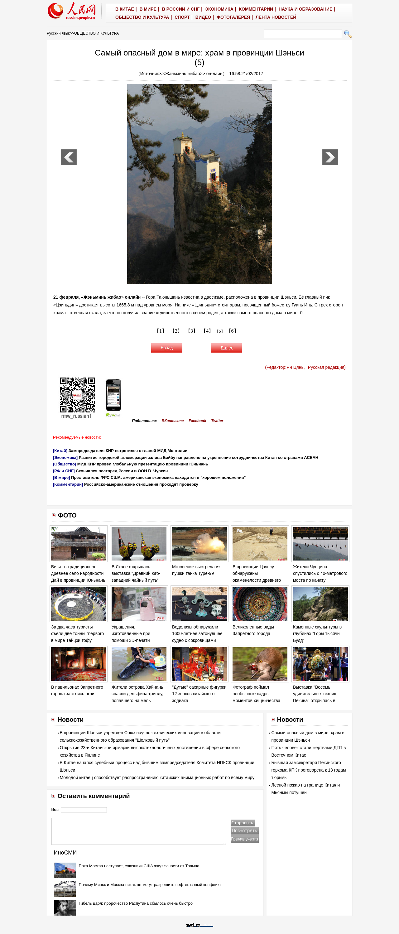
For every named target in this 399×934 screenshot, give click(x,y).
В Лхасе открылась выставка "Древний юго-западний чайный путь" (136, 573)
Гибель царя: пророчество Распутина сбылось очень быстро (136, 903)
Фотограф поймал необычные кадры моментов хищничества (256, 694)
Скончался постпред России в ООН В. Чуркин (122, 471)
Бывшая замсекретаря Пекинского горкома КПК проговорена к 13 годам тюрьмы (309, 770)
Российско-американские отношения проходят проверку (141, 484)
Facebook (197, 421)
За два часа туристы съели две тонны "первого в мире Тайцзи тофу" (77, 633)
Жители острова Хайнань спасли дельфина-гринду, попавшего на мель (137, 694)
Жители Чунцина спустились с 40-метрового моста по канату (320, 573)
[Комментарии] (68, 484)
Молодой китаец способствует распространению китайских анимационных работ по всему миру (157, 777)
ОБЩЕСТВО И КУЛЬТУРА (96, 33)
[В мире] (61, 477)
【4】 (207, 331)
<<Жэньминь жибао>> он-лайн (191, 73)
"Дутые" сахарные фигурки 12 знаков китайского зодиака (199, 694)
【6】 (232, 331)
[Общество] (64, 464)
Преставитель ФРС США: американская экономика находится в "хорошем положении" (158, 477)
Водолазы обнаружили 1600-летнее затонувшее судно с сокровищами (197, 633)
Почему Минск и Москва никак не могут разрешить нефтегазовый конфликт (150, 884)
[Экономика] (65, 457)
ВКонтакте (173, 421)
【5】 (220, 331)
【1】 (160, 331)
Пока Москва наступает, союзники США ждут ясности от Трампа (139, 866)
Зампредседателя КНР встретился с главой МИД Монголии (128, 450)
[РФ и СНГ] (64, 471)
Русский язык (58, 33)
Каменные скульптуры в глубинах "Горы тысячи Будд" (317, 633)
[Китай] (60, 450)
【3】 (191, 331)
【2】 (176, 331)
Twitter (217, 421)
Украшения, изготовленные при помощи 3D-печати (131, 633)
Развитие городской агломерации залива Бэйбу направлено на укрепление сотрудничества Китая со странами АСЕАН (198, 457)
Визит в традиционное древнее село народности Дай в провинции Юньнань (78, 573)
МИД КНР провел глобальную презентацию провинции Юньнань (142, 464)
